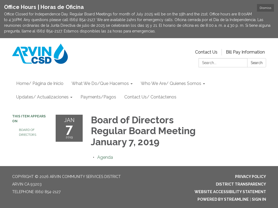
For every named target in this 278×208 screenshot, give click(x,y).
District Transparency (241, 184)
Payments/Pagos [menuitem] (98, 97)
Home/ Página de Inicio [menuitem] (39, 83)
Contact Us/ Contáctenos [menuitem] (150, 97)
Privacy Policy (250, 176)
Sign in (259, 199)
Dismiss (265, 8)
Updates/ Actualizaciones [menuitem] (42, 97)
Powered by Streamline (223, 199)
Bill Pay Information (245, 52)
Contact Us (206, 52)
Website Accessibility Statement (230, 192)
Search (257, 63)
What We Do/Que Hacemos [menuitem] (100, 83)
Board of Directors (27, 132)
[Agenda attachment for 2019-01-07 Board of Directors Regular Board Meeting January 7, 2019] (105, 157)
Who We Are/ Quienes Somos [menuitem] (171, 83)
